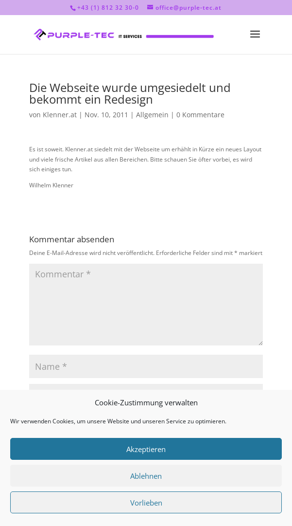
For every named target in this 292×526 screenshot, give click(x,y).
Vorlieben (146, 503)
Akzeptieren (146, 449)
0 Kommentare (200, 114)
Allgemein (152, 114)
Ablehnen (146, 476)
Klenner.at (60, 114)
